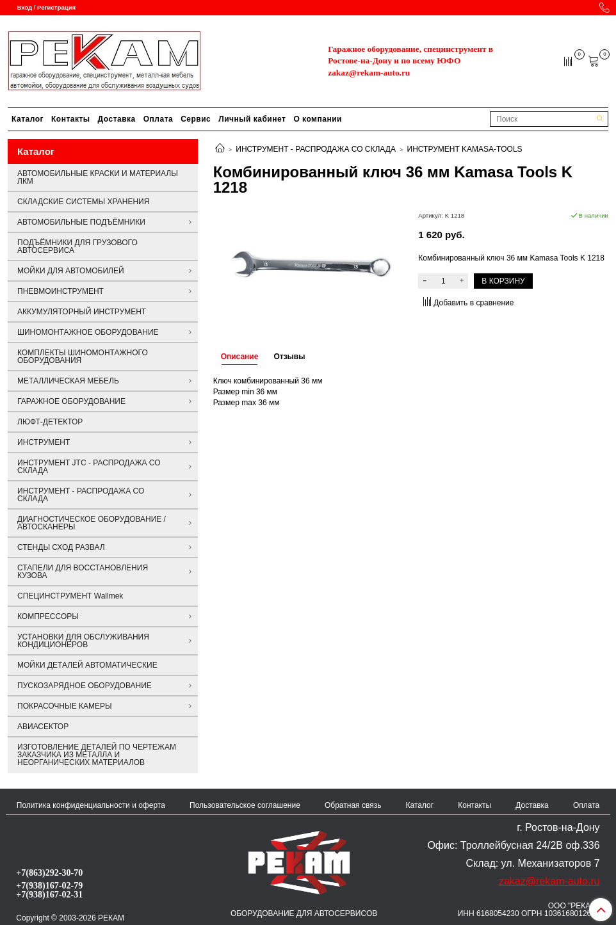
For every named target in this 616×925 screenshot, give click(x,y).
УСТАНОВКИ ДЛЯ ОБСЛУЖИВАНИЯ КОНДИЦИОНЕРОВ (83, 640)
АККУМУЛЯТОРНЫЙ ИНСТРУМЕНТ (81, 311)
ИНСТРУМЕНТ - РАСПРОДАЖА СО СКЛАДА (316, 149)
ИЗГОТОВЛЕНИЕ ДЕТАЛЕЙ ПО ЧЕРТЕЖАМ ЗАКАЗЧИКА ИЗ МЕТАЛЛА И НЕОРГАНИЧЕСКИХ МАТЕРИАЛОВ (96, 755)
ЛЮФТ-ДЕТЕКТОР (50, 421)
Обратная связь (353, 805)
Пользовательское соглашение (245, 805)
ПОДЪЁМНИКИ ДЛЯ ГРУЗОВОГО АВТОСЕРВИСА (77, 246)
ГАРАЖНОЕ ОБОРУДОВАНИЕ (71, 401)
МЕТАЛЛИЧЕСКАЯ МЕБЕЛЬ (68, 380)
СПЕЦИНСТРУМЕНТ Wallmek (70, 595)
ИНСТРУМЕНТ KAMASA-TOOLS (465, 149)
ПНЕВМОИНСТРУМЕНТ (60, 291)
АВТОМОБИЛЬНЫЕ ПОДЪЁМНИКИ (81, 222)
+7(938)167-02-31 (49, 894)
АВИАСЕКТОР (43, 726)
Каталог (28, 119)
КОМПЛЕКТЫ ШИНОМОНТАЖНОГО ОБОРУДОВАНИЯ (82, 356)
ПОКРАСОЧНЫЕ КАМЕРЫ (64, 706)
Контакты (70, 119)
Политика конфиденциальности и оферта (91, 805)
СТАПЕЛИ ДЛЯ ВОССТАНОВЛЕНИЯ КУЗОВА (82, 571)
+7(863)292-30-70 (49, 872)
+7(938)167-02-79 (49, 885)
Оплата (158, 119)
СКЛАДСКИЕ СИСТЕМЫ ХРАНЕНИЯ (83, 201)
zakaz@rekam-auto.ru (369, 72)
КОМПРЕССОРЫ (48, 616)
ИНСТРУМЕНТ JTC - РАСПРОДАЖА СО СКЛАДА (89, 466)
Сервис (196, 119)
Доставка (117, 119)
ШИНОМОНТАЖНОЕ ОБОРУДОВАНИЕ (88, 332)
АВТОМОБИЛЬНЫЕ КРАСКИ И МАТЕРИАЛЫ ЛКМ (97, 177)
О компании (317, 119)
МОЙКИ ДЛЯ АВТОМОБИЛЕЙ (70, 270)
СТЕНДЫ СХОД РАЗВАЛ (61, 547)
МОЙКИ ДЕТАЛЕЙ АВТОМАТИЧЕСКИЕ (87, 665)
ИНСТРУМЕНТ (43, 442)
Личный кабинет (252, 119)
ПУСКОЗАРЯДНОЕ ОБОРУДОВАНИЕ (84, 685)
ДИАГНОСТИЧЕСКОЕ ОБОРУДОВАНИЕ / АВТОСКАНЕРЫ (91, 523)
